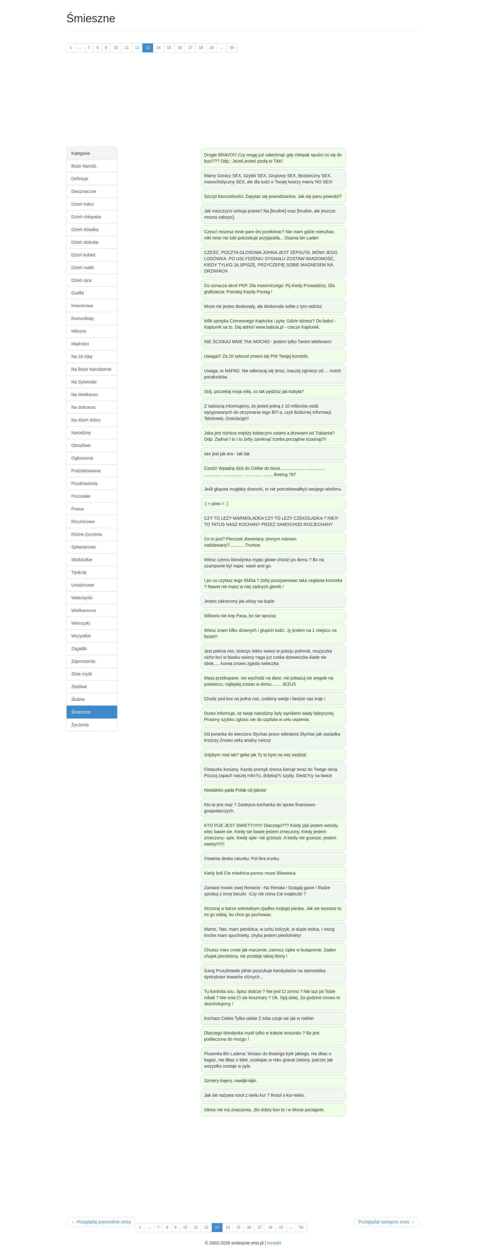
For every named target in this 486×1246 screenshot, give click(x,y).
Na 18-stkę (81, 356)
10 (116, 48)
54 (232, 48)
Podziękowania (85, 470)
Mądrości (80, 343)
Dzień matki (82, 267)
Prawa (77, 508)
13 (148, 48)
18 (201, 48)
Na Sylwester (84, 381)
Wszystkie (81, 635)
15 (169, 48)
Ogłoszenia (82, 458)
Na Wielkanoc (84, 394)
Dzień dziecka (84, 242)
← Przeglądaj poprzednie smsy (101, 1221)
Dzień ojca (81, 280)
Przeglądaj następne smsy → (387, 1221)
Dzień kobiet (83, 254)
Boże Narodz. (84, 166)
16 (180, 48)
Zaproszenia (83, 661)
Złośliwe (79, 686)
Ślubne (78, 699)
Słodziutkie (81, 559)
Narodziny (81, 432)
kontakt (274, 1242)
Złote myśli (81, 673)
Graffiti (77, 293)
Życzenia (80, 724)
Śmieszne (80, 712)
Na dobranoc (83, 407)
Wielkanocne (83, 610)
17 (190, 48)
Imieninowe (82, 305)
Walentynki (81, 597)
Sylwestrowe (83, 546)
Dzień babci (82, 204)
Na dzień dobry (85, 420)
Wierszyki (80, 623)
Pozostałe (80, 496)
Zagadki (79, 648)
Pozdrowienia (84, 483)
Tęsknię (78, 572)
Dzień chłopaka (86, 216)
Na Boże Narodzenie (91, 369)
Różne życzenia (86, 534)
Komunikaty (82, 318)
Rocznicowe (83, 521)
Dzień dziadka (85, 229)
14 (158, 48)
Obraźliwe (81, 445)
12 (137, 48)
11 (126, 48)
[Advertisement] (243, 103)
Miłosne (78, 331)
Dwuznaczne (83, 191)
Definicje (79, 178)
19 (212, 48)
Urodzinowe (82, 585)
